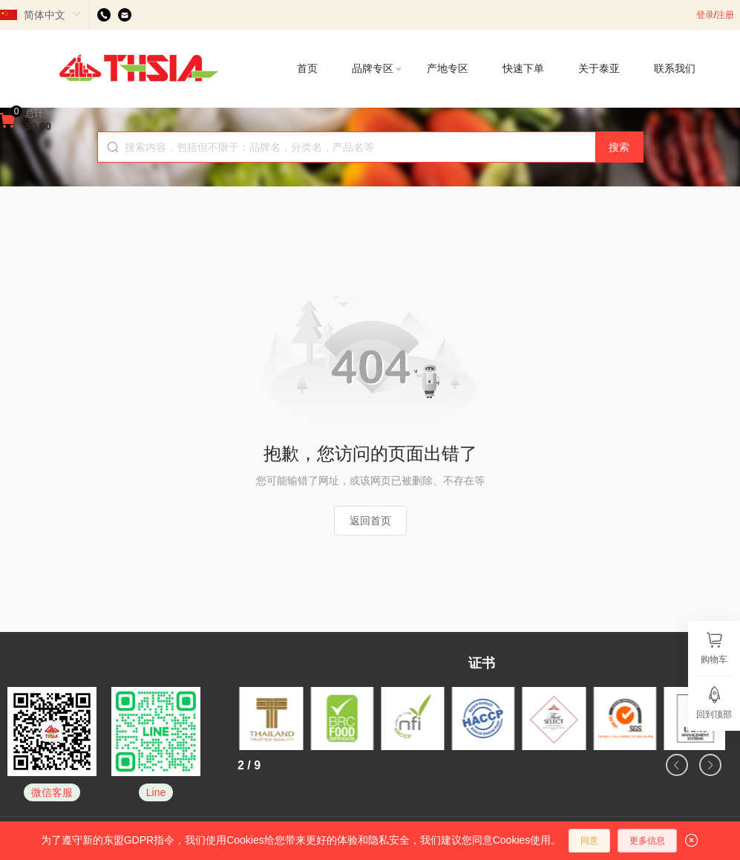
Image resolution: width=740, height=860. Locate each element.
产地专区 (447, 68)
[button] (677, 765)
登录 (705, 15)
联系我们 (674, 68)
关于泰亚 (599, 68)
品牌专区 (378, 68)
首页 (307, 68)
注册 (725, 15)
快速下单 (523, 68)
